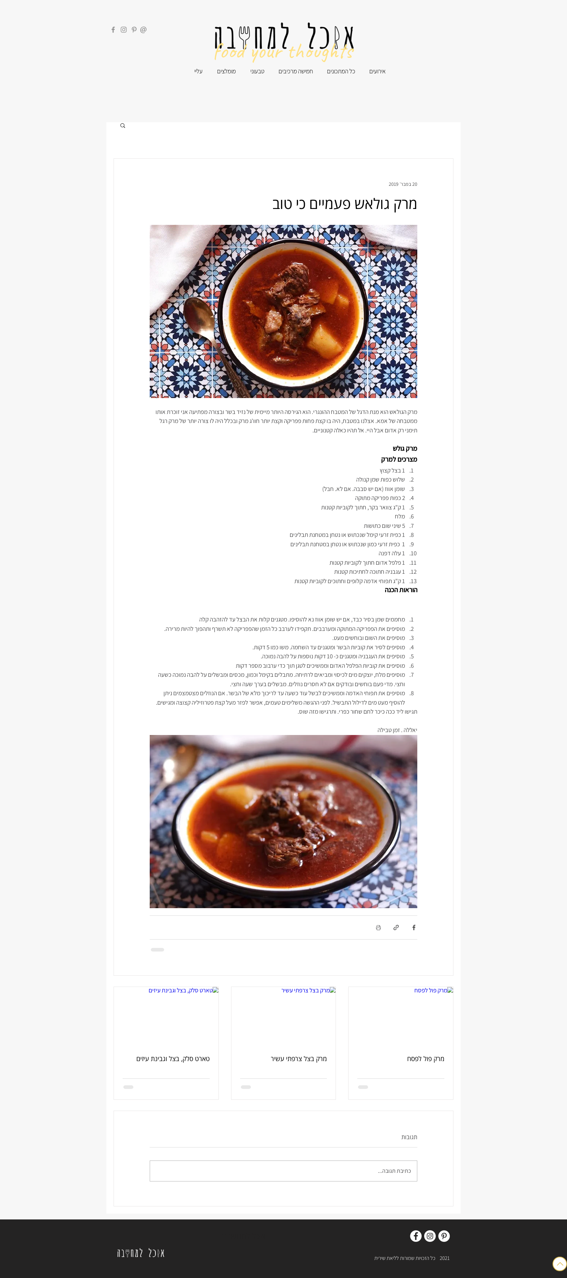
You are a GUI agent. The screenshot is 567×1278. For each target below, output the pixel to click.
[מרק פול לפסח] (401, 1016)
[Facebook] (113, 30)
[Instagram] (124, 30)
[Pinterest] (134, 30)
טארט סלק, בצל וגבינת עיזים (173, 1058)
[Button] (560, 1264)
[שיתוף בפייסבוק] (413, 927)
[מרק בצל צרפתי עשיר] (283, 1016)
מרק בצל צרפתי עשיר (299, 1058)
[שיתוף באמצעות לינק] (396, 927)
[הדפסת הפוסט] (378, 927)
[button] (122, 125)
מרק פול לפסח (425, 1058)
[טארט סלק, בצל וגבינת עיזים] (166, 1016)
